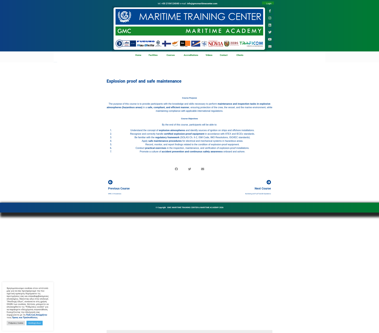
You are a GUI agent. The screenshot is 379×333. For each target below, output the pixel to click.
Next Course (263, 188)
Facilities (154, 55)
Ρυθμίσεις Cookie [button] (15, 323)
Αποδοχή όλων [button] (34, 323)
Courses (171, 55)
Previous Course (119, 188)
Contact (224, 55)
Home (138, 55)
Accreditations (191, 55)
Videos (209, 55)
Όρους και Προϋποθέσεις (25, 317)
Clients (239, 55)
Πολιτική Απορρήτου (36, 314)
